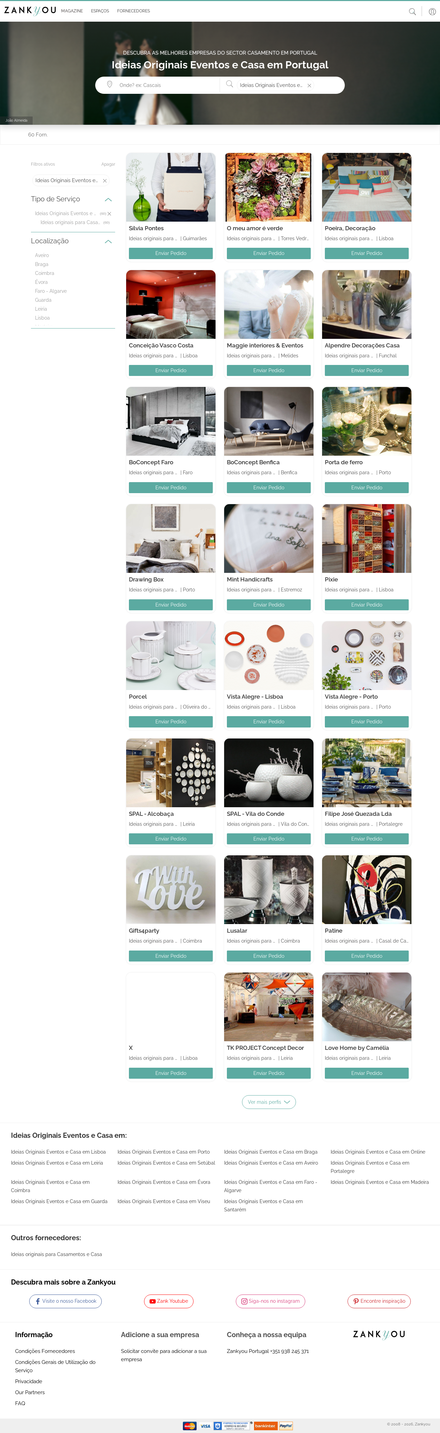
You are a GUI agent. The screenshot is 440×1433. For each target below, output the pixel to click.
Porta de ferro (344, 462)
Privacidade (28, 1381)
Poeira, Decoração (350, 228)
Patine (333, 930)
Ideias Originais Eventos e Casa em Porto (164, 1152)
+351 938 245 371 (289, 1351)
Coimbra (44, 273)
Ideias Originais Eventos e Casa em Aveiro (271, 1163)
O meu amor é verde (255, 228)
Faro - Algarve (51, 291)
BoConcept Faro (151, 462)
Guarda (43, 300)
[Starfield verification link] (233, 1425)
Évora (41, 282)
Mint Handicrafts (250, 579)
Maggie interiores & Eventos (265, 345)
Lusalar (237, 930)
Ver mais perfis (269, 1102)
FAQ (20, 1403)
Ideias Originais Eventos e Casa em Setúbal (166, 1163)
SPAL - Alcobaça (151, 813)
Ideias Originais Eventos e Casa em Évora (164, 1182)
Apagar (108, 164)
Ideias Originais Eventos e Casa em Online (378, 1152)
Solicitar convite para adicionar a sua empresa (164, 1355)
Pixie (331, 579)
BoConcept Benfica (253, 462)
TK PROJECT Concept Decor (265, 1047)
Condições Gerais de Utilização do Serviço (55, 1366)
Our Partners (30, 1392)
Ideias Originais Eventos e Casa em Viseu (164, 1201)
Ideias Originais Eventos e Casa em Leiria (57, 1163)
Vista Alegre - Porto (351, 696)
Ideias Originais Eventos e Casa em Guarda (59, 1201)
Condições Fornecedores (45, 1351)
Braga (41, 264)
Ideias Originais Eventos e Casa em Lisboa (58, 1152)
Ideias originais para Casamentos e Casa (71, 222)
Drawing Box (146, 579)
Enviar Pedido (170, 253)
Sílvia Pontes (146, 228)
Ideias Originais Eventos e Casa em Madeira (380, 1182)
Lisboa (42, 318)
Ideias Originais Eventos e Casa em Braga (271, 1152)
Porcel (138, 696)
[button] (71, 11)
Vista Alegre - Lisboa (255, 696)
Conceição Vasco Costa (161, 345)
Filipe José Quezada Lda (358, 813)
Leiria (41, 309)
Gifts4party (144, 930)
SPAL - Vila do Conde (255, 813)
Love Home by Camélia (357, 1047)
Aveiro (42, 255)
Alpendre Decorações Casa (362, 345)
